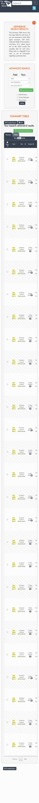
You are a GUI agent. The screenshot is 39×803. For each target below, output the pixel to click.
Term (23, 74)
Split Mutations (22, 94)
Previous (15, 759)
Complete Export (10, 123)
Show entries (19, 138)
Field (15, 74)
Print (21, 123)
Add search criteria (26, 90)
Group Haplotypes (23, 97)
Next (25, 759)
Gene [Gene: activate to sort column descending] (13, 144)
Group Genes (21, 100)
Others (16, 134)
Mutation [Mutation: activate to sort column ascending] (30, 144)
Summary (8, 135)
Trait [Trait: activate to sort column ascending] (22, 144)
